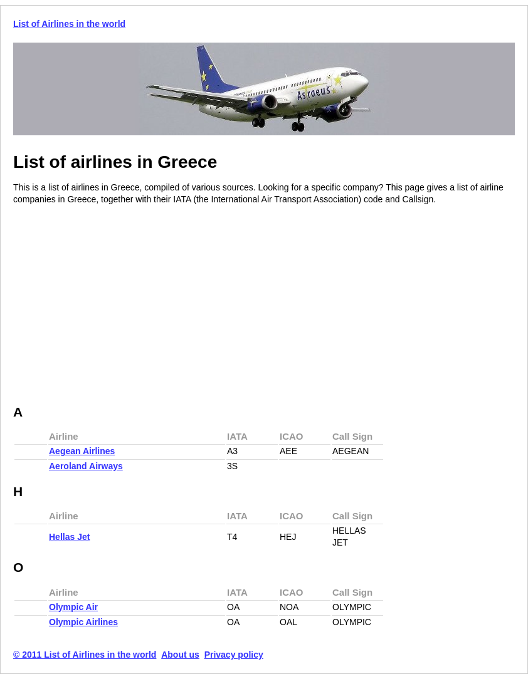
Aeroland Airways (86, 466)
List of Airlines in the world (69, 24)
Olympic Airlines (83, 622)
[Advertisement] (118, 305)
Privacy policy (233, 655)
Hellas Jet (69, 537)
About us (180, 655)
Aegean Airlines (82, 451)
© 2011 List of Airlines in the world (84, 655)
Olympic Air (73, 607)
